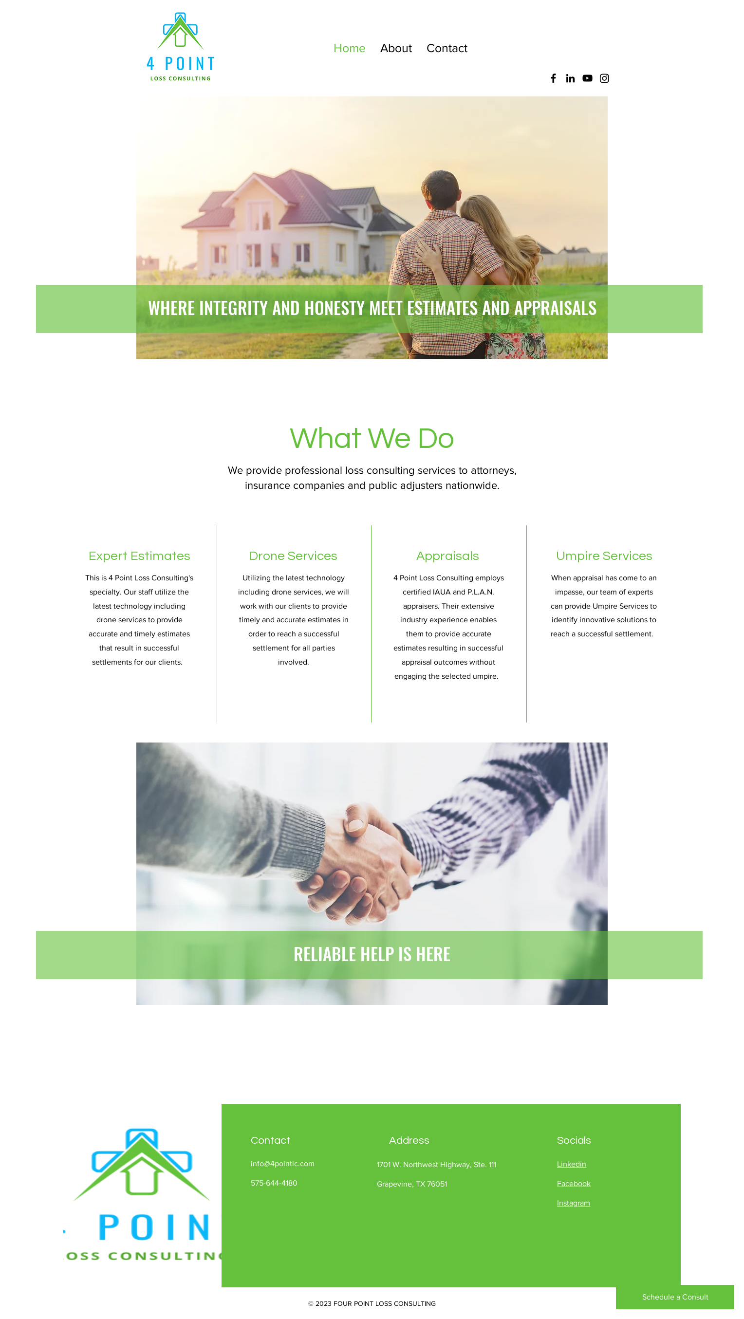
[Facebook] (553, 78)
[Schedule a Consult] (675, 1297)
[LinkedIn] (570, 78)
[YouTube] (587, 78)
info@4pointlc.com (283, 1163)
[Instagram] (604, 78)
